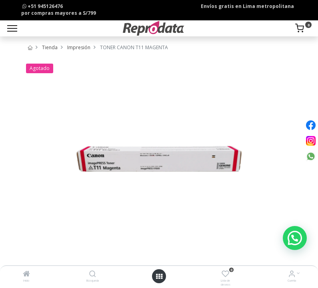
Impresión (78, 47)
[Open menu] (159, 276)
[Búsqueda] (92, 274)
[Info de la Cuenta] (292, 274)
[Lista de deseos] (225, 274)
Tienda (50, 47)
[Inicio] (26, 274)
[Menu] (12, 28)
